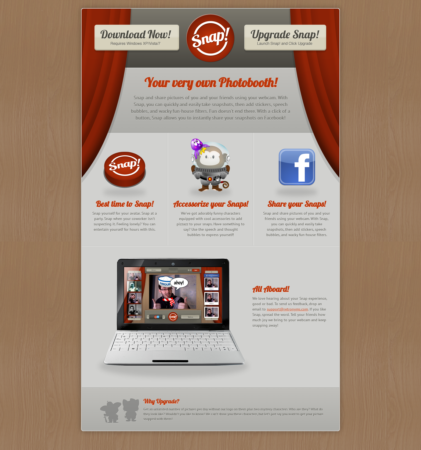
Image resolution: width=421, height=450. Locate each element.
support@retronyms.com (287, 309)
